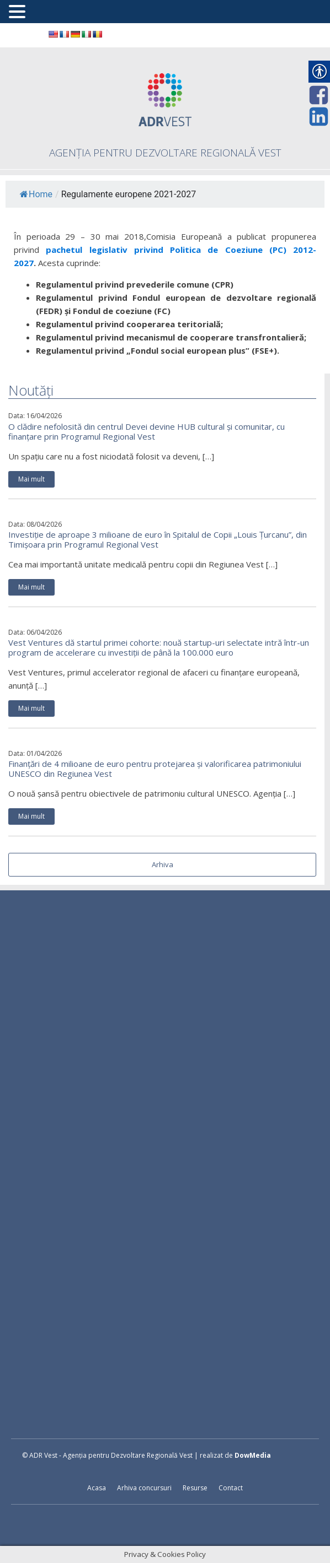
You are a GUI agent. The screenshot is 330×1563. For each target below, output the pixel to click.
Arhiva (162, 864)
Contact (231, 1487)
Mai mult (31, 479)
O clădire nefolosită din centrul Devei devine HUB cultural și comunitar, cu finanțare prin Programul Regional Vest (146, 431)
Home (36, 194)
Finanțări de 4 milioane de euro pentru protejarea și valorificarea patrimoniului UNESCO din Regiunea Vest (154, 768)
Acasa (96, 1487)
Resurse (195, 1487)
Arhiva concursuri (144, 1487)
